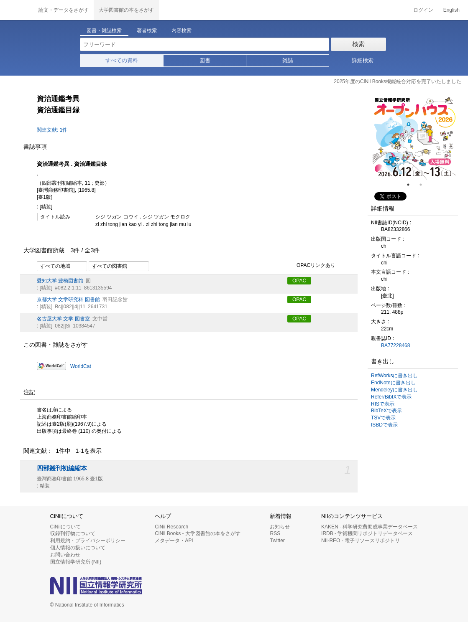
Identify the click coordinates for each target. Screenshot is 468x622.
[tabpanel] (414, 138)
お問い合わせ (65, 555)
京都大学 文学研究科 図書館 (68, 299)
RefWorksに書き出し (394, 375)
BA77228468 (395, 345)
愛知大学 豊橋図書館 (60, 281)
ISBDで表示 (384, 425)
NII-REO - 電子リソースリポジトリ (360, 540)
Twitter (277, 540)
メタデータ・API (174, 540)
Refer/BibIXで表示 (391, 397)
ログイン (423, 10)
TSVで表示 (383, 418)
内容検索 (181, 30)
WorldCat (80, 366)
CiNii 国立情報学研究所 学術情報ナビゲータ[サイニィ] (16, 10)
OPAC (299, 281)
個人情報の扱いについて (77, 548)
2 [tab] (424, 184)
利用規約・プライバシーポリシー (87, 540)
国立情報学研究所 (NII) (76, 562)
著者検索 (147, 30)
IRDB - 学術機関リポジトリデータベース (367, 533)
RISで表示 (382, 404)
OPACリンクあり (311, 265)
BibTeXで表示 (386, 411)
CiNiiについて (65, 527)
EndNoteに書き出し (393, 383)
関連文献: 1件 (52, 130)
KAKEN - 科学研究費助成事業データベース (369, 527)
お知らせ (280, 527)
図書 (204, 60)
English (451, 10)
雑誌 (287, 60)
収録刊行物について (72, 533)
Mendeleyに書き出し (394, 390)
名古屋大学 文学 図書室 (63, 319)
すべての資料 (121, 60)
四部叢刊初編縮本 (62, 468)
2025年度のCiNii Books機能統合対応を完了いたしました (397, 81)
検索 (358, 44)
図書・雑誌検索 (104, 30)
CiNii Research (171, 527)
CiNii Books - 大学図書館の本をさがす (197, 533)
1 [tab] (411, 184)
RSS (275, 533)
